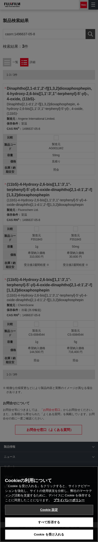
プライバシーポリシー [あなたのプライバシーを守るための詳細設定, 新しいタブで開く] (69, 500)
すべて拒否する (49, 522)
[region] (49, 504)
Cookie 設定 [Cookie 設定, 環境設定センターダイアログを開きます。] (49, 510)
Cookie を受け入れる (49, 534)
